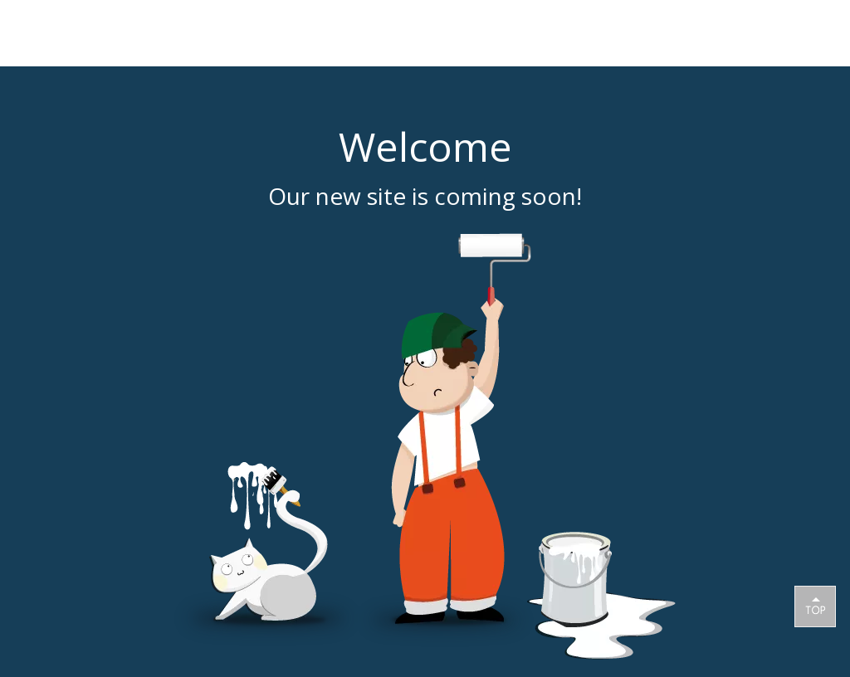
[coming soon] (425, 446)
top (815, 606)
